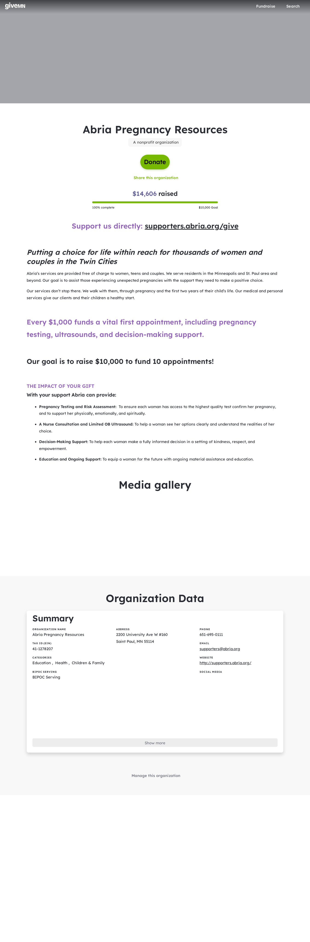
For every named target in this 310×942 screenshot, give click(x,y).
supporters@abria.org (220, 658)
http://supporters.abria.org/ (226, 673)
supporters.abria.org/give (192, 228)
